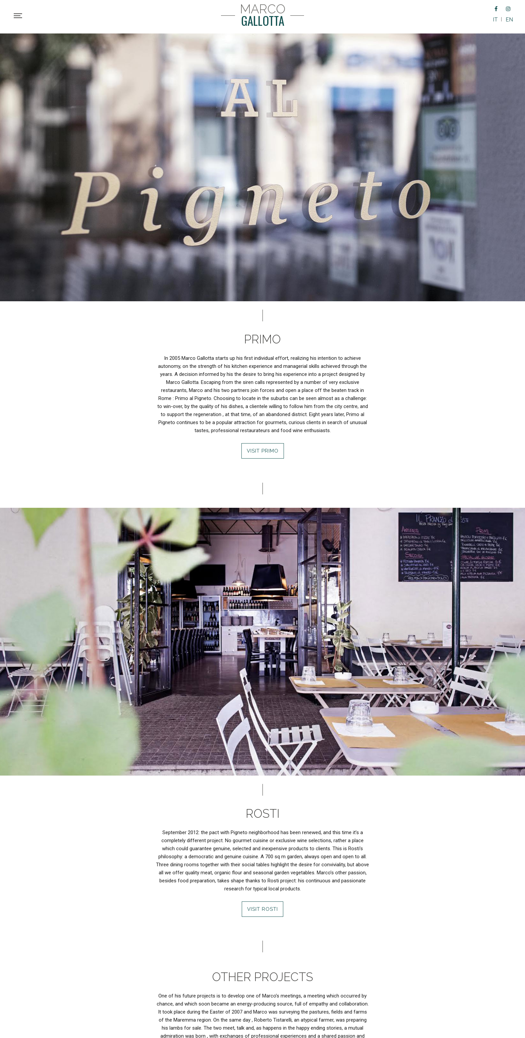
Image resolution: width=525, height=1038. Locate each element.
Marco (262, 15)
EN (509, 19)
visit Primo (263, 451)
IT (495, 19)
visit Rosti (262, 909)
